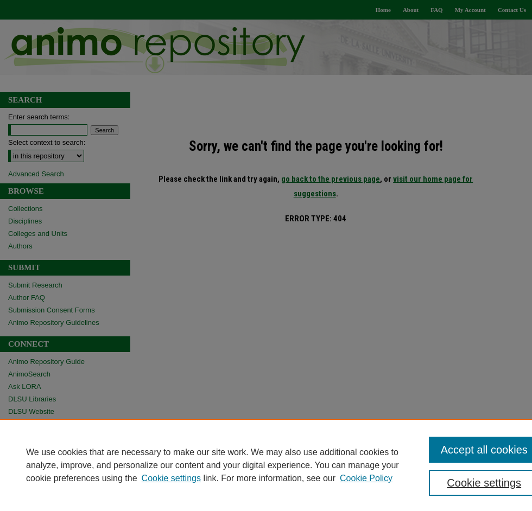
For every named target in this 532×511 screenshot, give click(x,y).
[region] (266, 465)
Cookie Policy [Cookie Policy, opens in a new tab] (366, 478)
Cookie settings (171, 478)
